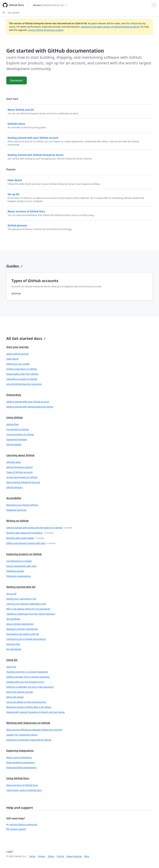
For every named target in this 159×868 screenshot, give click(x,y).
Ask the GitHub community (21, 824)
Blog (87, 856)
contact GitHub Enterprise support (45, 29)
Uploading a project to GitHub (21, 378)
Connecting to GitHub (17, 429)
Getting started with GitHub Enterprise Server (29, 406)
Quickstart (16, 80)
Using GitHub (14, 417)
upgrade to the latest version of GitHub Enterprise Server (110, 26)
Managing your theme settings (22, 504)
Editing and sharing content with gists (31, 543)
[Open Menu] (153, 5)
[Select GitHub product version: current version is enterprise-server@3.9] (49, 5)
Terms (32, 856)
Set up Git (11, 593)
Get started (13, 12)
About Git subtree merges (19, 691)
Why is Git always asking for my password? (28, 608)
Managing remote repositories (22, 628)
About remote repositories (20, 623)
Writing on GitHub (17, 520)
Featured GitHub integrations (21, 767)
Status (51, 856)
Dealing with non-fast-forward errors (25, 681)
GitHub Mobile (13, 444)
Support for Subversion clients (21, 734)
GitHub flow (12, 424)
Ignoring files (13, 644)
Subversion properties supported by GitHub (28, 739)
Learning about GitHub (20, 455)
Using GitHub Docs (17, 778)
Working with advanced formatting (30, 533)
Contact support (16, 829)
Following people (15, 571)
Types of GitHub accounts (19, 472)
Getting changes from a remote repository (28, 676)
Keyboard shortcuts (16, 509)
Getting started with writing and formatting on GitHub (39, 527)
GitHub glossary (14, 487)
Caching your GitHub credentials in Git (26, 603)
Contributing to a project (19, 560)
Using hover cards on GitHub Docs (24, 790)
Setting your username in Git (21, 598)
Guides (14, 266)
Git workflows (13, 618)
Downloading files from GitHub (22, 373)
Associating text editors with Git (22, 634)
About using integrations (19, 757)
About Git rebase (15, 696)
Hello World (12, 358)
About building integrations (20, 762)
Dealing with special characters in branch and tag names (35, 712)
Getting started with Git (20, 587)
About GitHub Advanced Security (23, 482)
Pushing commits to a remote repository (27, 671)
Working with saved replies (25, 538)
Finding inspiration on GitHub (21, 368)
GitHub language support (19, 467)
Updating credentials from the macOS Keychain (30, 613)
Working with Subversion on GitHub (28, 723)
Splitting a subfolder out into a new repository (30, 686)
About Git (11, 666)
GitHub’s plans (13, 462)
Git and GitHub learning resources (24, 384)
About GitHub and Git (17, 353)
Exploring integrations (20, 750)
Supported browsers (16, 439)
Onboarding (13, 395)
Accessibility (13, 498)
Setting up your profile (17, 363)
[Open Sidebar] (3, 12)
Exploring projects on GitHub (24, 554)
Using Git (11, 660)
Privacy (41, 856)
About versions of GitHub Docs (22, 785)
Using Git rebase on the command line (26, 702)
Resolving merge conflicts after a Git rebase (28, 707)
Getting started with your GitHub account (27, 401)
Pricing (60, 856)
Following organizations (18, 576)
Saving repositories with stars (21, 565)
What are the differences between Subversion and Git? (34, 729)
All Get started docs (26, 338)
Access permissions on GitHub (21, 477)
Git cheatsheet (13, 649)
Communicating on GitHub (20, 434)
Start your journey (17, 347)
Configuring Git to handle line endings (26, 639)
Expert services (74, 856)
